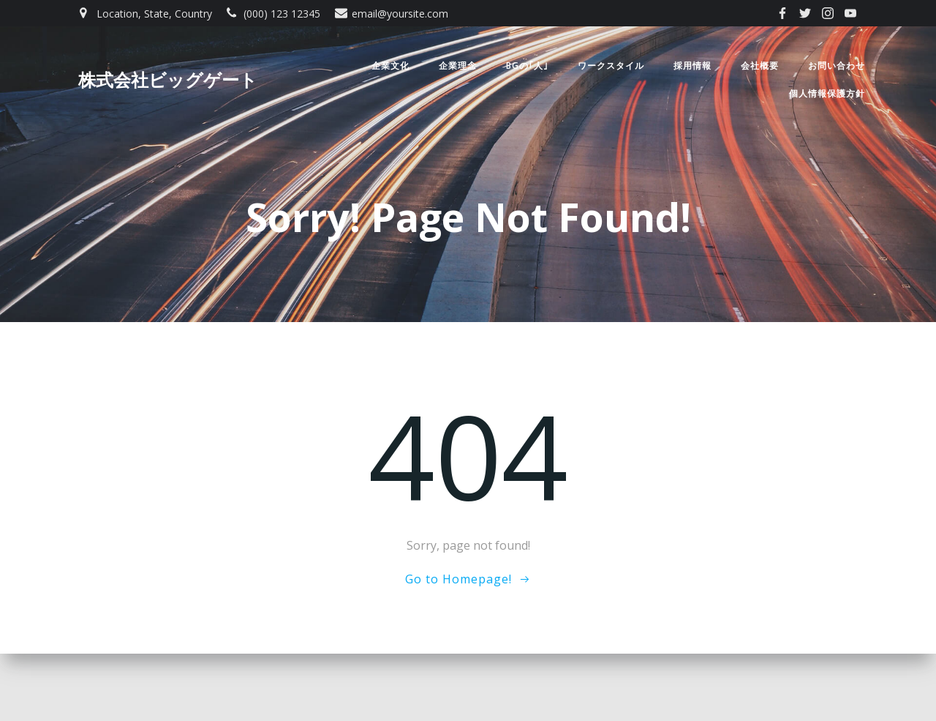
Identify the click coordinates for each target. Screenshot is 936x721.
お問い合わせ (836, 66)
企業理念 (457, 66)
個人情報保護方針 (827, 94)
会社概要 (760, 66)
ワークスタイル (611, 66)
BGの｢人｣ (526, 66)
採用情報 (692, 66)
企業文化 (390, 66)
